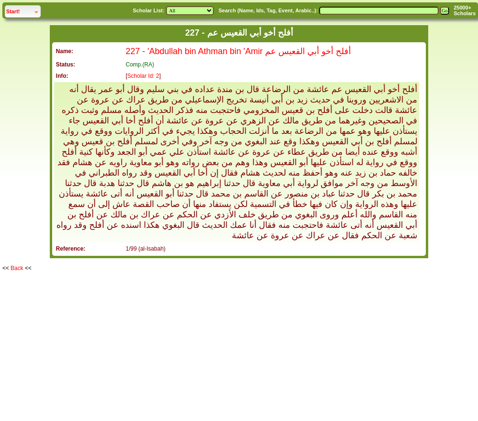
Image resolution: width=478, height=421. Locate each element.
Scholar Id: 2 (143, 76)
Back (16, 268)
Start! (23, 10)
